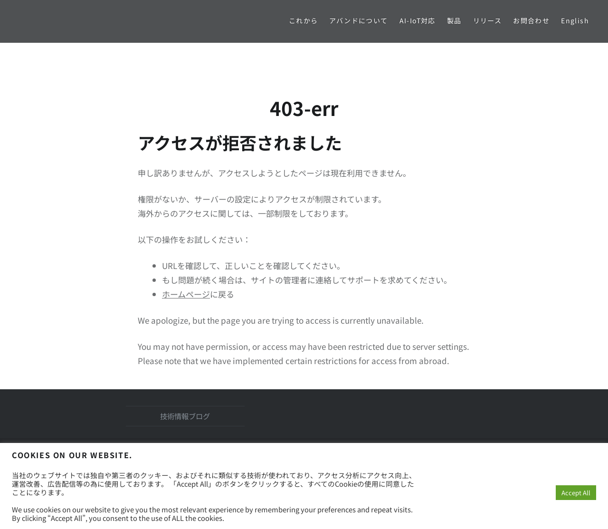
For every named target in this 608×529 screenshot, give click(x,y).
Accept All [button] (575, 492)
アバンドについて (358, 20)
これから (303, 20)
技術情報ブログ (185, 416)
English (575, 20)
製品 (454, 20)
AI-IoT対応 (417, 20)
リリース (487, 20)
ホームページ (186, 294)
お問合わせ (531, 20)
